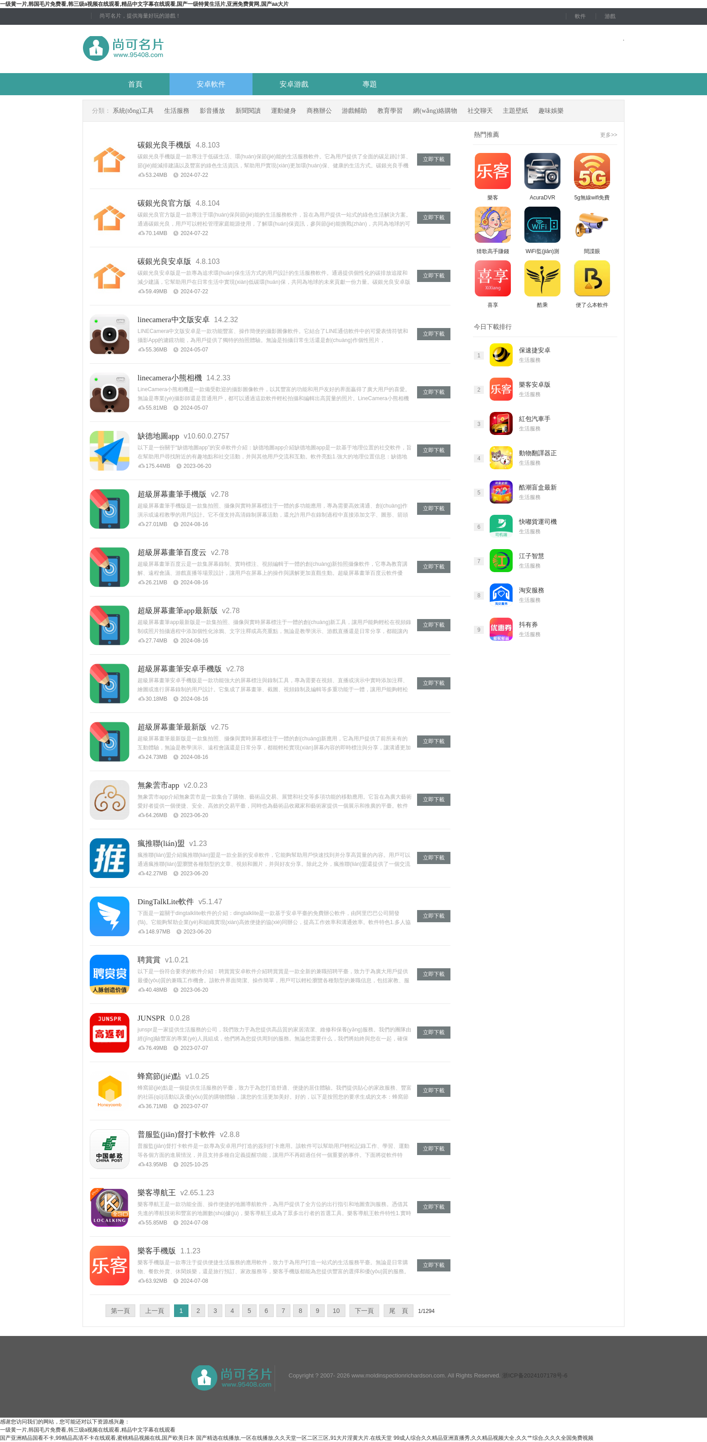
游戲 (610, 16)
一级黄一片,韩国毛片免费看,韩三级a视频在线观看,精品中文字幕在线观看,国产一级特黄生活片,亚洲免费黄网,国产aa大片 (144, 4)
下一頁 (364, 1310)
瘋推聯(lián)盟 (161, 843)
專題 (370, 84)
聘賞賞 (149, 960)
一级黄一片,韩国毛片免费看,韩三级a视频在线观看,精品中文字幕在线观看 (87, 1430)
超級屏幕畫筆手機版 (172, 494)
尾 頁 (398, 1310)
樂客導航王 (157, 1192)
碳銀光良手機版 (164, 145)
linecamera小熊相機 (170, 378)
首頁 (135, 84)
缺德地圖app (158, 436)
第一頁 (120, 1310)
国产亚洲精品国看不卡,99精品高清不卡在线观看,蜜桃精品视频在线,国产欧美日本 (97, 1438)
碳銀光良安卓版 (164, 261)
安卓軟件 (211, 84)
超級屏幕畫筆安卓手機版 (180, 669)
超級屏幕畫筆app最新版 (178, 610)
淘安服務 (531, 590)
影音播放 (212, 110)
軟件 (580, 16)
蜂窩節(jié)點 (159, 1076)
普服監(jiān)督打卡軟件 (177, 1134)
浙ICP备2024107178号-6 (535, 1375)
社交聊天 (480, 110)
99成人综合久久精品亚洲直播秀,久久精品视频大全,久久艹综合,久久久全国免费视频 (493, 1438)
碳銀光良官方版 (164, 203)
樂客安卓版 (535, 384)
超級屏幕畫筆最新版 (172, 727)
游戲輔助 (354, 110)
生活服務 (176, 110)
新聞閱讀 (248, 110)
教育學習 (390, 110)
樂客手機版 (157, 1251)
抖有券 (528, 624)
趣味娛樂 (551, 110)
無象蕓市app (158, 785)
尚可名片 (172, 49)
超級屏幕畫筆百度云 (172, 552)
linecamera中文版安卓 (174, 319)
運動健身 (283, 110)
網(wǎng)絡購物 (435, 110)
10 (336, 1310)
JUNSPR (151, 1018)
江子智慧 (531, 556)
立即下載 (434, 159)
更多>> (608, 135)
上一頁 (154, 1310)
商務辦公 (319, 110)
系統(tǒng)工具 (133, 110)
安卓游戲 (294, 84)
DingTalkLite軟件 (166, 901)
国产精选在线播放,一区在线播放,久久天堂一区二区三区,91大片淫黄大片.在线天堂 (294, 1438)
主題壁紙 (515, 110)
